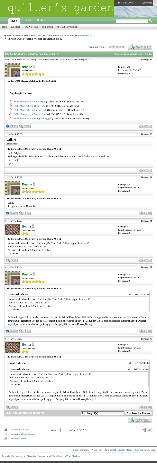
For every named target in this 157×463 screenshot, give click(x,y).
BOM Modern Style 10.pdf (27, 105)
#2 (151, 134)
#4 (151, 221)
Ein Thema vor (36, 412)
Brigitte (83, 59)
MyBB (52, 456)
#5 (151, 267)
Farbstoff (84, 450)
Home (14, 20)
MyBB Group (74, 456)
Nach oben (97, 450)
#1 (151, 59)
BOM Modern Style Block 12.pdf (30, 114)
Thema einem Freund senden (22, 434)
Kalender (15, 26)
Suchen (41, 20)
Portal (28, 20)
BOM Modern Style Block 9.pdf (30, 101)
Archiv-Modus (31, 26)
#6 (151, 339)
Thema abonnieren (17, 438)
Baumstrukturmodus (124, 54)
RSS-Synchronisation (66, 26)
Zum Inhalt (47, 26)
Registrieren (145, 2)
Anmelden (132, 2)
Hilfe (4, 26)
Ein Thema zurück (17, 412)
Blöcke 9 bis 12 (84, 35)
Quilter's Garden (12, 35)
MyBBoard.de (30, 456)
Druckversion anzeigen (19, 429)
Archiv (27, 35)
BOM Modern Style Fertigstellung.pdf (33, 118)
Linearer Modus (144, 54)
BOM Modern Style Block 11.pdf (30, 110)
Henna (26, 226)
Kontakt (74, 450)
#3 (151, 177)
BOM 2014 (69, 35)
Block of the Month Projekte (47, 35)
